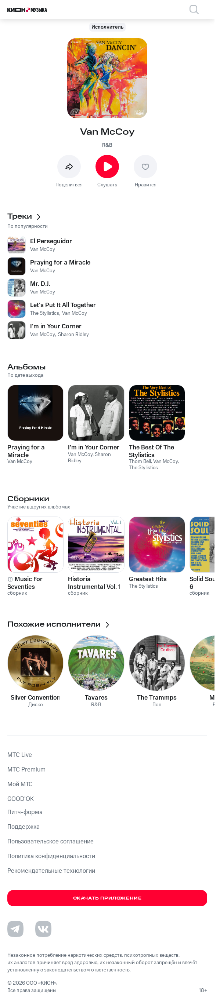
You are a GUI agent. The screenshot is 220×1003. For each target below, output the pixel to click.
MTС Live (19, 755)
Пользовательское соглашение (50, 841)
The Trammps (157, 697)
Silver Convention (36, 697)
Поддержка (23, 827)
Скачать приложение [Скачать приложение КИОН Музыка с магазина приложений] (107, 898)
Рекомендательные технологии (51, 871)
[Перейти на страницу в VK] (43, 929)
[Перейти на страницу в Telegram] (15, 929)
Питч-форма (25, 812)
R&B (107, 145)
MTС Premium (26, 769)
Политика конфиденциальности (51, 856)
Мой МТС (20, 784)
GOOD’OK (20, 799)
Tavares (96, 697)
